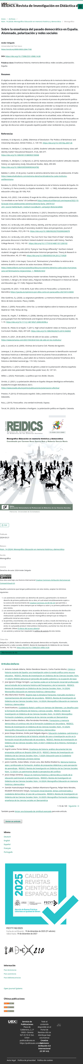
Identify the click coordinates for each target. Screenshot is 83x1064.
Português (8, 852)
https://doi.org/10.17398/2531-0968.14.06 (23, 56)
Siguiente (72, 806)
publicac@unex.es (27, 1040)
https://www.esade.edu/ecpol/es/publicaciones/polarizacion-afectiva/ (30, 388)
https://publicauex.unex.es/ (31, 1043)
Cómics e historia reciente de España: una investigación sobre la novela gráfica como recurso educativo (40, 672)
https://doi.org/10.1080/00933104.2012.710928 (46, 255)
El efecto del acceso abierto (28, 628)
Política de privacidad (27, 1060)
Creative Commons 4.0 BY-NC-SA (42, 603)
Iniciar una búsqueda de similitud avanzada (33, 811)
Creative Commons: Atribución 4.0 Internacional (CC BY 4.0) (44, 1045)
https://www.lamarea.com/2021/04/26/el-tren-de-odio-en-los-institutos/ (31, 340)
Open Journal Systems (13, 988)
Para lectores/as (10, 970)
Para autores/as (10, 974)
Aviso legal (11, 1060)
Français (7, 848)
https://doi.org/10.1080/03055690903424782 (20, 167)
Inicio (3, 19)
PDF (5, 525)
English (7, 840)
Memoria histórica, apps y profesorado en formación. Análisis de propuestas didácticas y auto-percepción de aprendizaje (41, 765)
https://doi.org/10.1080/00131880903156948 (20, 155)
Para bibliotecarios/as (12, 977)
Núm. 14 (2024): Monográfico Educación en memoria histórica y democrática (31, 21)
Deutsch (7, 836)
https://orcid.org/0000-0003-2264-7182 (16, 49)
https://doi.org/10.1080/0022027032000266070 (50, 231)
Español (7, 844)
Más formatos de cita (9, 653)
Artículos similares (10, 664)
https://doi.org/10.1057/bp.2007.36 (57, 143)
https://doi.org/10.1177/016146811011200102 (48, 243)
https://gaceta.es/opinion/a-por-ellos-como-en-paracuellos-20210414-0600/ (42, 292)
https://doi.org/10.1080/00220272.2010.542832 (51, 331)
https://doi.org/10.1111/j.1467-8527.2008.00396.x (27, 322)
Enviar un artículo (13, 821)
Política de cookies (45, 1060)
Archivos (12, 19)
